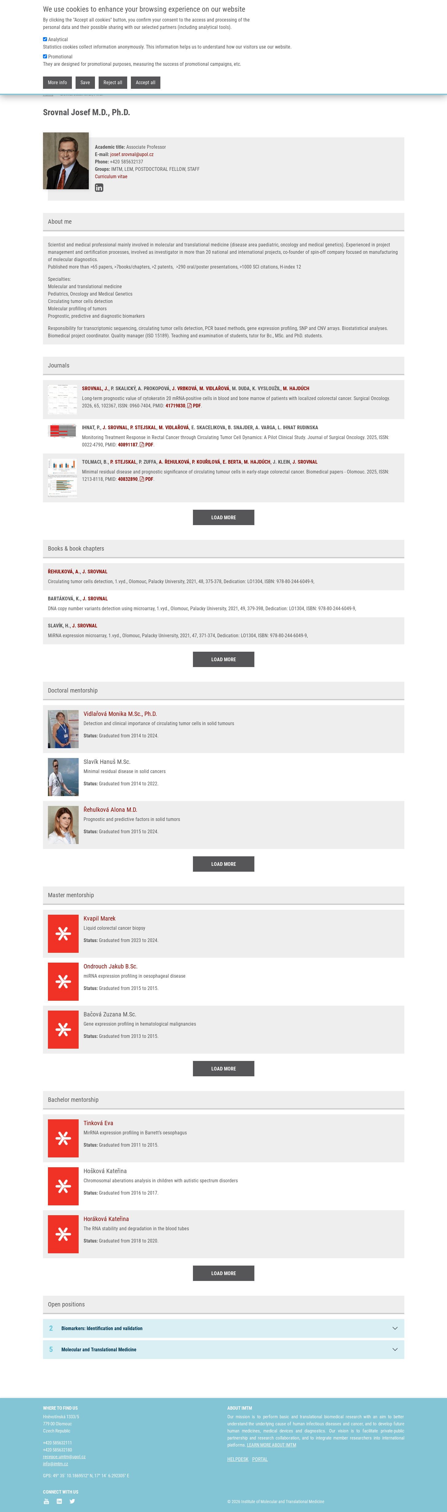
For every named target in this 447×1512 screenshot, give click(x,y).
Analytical (58, 39)
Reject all (113, 82)
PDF (194, 430)
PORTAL (260, 1459)
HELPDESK (238, 1459)
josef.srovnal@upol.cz (132, 179)
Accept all (145, 82)
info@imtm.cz (55, 1464)
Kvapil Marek (100, 942)
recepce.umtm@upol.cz (64, 1456)
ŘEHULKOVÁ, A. (64, 596)
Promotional (60, 57)
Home (48, 118)
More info (57, 82)
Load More (223, 542)
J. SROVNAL (115, 452)
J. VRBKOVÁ (184, 413)
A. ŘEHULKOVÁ (174, 486)
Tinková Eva (98, 1147)
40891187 (128, 469)
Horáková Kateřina (106, 1243)
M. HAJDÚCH (296, 413)
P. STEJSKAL (143, 452)
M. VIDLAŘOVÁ (214, 413)
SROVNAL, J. (95, 413)
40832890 (128, 503)
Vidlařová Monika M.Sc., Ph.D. (120, 738)
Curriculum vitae (111, 201)
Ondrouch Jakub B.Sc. (111, 990)
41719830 (175, 430)
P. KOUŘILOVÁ (206, 486)
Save (85, 82)
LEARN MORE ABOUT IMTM (271, 1445)
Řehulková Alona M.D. (110, 834)
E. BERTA (232, 486)
